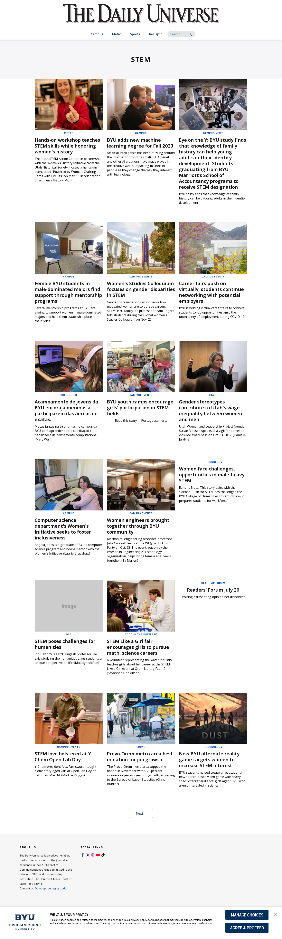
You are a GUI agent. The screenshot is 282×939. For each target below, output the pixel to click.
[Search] (181, 34)
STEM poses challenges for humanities (65, 644)
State (213, 394)
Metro (116, 34)
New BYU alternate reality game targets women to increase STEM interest (209, 759)
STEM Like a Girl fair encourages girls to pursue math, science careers (138, 647)
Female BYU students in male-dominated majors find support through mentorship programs (68, 292)
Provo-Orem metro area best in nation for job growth (140, 756)
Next (141, 813)
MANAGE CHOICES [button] (247, 915)
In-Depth (156, 34)
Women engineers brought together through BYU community (138, 526)
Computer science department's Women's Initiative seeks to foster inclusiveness (63, 529)
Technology (213, 461)
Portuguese (69, 394)
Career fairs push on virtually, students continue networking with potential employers (211, 292)
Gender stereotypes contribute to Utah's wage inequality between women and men (210, 410)
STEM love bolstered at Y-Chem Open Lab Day (64, 756)
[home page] (141, 17)
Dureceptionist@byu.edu (50, 888)
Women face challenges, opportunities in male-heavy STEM (211, 474)
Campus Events (141, 276)
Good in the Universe (141, 634)
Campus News (213, 133)
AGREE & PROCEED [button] (247, 928)
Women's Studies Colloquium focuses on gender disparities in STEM (141, 289)
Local (68, 634)
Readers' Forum (213, 583)
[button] (275, 913)
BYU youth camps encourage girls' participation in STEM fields (140, 407)
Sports (135, 34)
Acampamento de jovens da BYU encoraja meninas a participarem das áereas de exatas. (66, 410)
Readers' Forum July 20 (213, 589)
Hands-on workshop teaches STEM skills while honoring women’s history (67, 146)
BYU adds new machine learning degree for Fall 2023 (140, 143)
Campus (97, 34)
